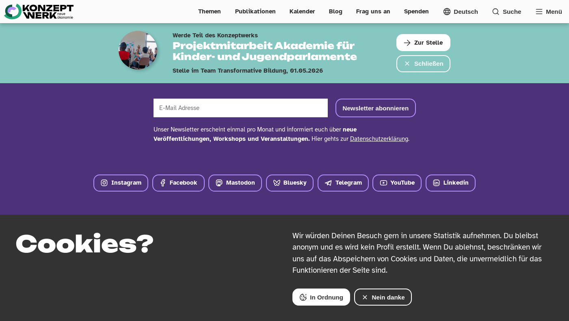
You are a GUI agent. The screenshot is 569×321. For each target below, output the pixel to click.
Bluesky (290, 183)
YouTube (397, 183)
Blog (335, 11)
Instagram (120, 183)
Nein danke (383, 297)
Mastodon (235, 183)
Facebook (178, 183)
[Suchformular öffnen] (506, 11)
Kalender (302, 11)
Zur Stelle (423, 43)
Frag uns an (373, 11)
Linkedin (451, 183)
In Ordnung (321, 297)
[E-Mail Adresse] (241, 108)
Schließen (423, 63)
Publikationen (255, 11)
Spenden (416, 11)
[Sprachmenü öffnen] (460, 11)
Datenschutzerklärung (379, 138)
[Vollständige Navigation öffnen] (548, 11)
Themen (209, 11)
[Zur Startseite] (38, 11)
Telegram (343, 183)
